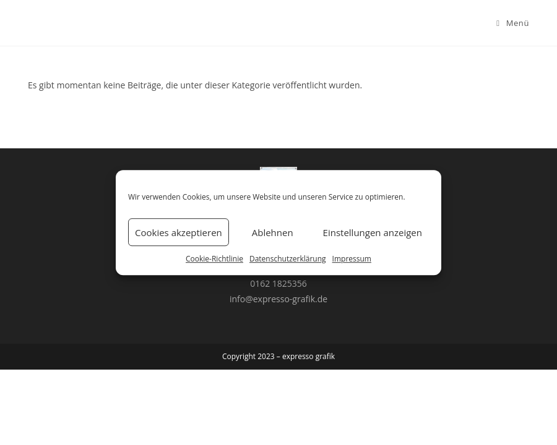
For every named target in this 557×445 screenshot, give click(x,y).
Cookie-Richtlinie (214, 258)
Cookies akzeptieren (178, 232)
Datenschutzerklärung (287, 258)
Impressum (351, 258)
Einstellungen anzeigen (372, 232)
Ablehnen (272, 232)
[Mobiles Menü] (512, 23)
